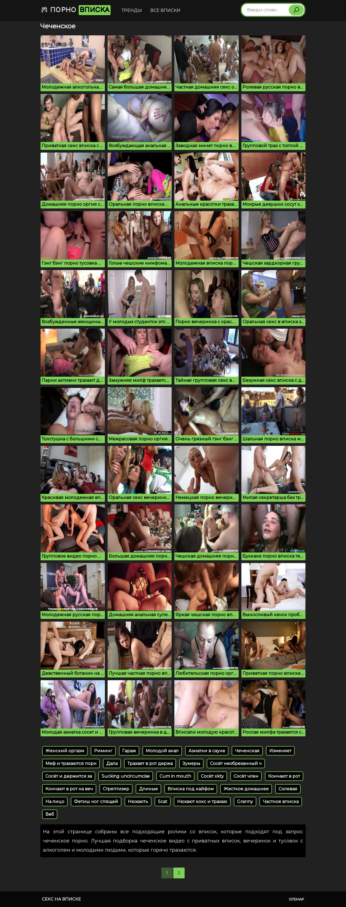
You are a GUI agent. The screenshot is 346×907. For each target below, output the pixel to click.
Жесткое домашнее (246, 788)
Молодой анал (162, 750)
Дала (112, 763)
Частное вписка (281, 801)
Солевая (287, 788)
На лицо (54, 801)
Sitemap (296, 899)
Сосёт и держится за (68, 776)
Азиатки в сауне (206, 750)
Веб (49, 814)
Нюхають (138, 801)
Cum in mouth (175, 776)
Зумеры (191, 763)
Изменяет (280, 750)
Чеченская (247, 750)
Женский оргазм (64, 750)
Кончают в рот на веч (69, 788)
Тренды (132, 10)
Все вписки (165, 10)
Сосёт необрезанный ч (236, 763)
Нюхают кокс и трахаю (202, 801)
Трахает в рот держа (150, 763)
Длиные (148, 788)
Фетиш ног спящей (96, 801)
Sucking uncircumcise (126, 776)
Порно (76, 10)
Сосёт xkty (212, 776)
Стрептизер (116, 788)
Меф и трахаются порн (71, 763)
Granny (245, 801)
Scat (162, 801)
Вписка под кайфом (191, 788)
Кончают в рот (284, 776)
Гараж (129, 750)
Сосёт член (246, 776)
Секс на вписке (61, 899)
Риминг (103, 750)
